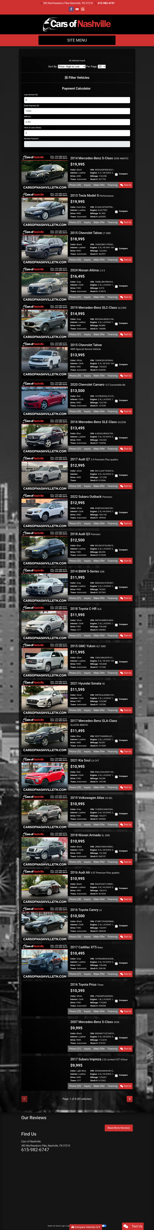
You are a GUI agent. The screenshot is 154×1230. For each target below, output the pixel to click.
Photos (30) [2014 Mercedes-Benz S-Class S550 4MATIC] (75, 185)
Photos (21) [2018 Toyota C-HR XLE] (75, 635)
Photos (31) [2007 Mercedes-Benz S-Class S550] (75, 1048)
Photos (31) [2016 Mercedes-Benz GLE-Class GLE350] (75, 448)
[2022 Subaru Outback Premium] (44, 510)
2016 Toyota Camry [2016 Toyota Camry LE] (86, 910)
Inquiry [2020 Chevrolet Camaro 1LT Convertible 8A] (87, 411)
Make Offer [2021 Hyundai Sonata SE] (99, 710)
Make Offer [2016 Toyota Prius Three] (99, 1011)
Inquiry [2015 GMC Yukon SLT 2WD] (87, 673)
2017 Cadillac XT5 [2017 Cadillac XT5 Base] (86, 947)
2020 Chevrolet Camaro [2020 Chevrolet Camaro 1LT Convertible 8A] (97, 384)
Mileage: (94, 176)
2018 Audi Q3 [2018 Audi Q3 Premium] (85, 534)
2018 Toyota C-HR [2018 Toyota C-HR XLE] (85, 609)
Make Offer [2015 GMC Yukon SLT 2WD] (99, 673)
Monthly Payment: (31, 139)
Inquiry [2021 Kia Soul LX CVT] (87, 787)
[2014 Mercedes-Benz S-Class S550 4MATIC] (44, 172)
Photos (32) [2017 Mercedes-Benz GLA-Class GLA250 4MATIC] (75, 751)
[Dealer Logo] (77, 24)
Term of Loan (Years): (33, 128)
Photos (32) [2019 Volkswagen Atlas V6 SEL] (75, 824)
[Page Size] (102, 66)
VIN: (92, 170)
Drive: (73, 176)
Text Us (125, 185)
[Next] (130, 1099)
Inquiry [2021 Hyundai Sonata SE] (87, 710)
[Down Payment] (77, 111)
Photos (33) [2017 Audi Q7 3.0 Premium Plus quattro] (75, 486)
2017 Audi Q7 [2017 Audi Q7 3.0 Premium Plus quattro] (94, 459)
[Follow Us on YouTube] (77, 9)
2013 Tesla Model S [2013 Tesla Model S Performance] (92, 195)
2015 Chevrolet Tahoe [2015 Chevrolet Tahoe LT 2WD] (90, 233)
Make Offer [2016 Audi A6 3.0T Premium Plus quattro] (99, 899)
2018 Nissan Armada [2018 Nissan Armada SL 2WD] (90, 835)
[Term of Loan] (77, 133)
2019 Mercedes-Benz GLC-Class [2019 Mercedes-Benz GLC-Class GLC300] (98, 308)
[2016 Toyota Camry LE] (44, 923)
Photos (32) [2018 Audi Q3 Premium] (75, 561)
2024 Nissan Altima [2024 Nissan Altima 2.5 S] (87, 270)
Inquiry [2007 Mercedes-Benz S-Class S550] (87, 1048)
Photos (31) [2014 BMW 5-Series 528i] (75, 598)
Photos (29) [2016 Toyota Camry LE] (75, 936)
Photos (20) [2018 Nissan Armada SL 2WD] (75, 862)
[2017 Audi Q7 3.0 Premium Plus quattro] (44, 473)
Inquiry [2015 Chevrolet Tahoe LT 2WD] (87, 259)
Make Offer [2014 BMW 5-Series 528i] (99, 598)
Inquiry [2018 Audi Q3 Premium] (87, 561)
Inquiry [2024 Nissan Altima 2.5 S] (87, 297)
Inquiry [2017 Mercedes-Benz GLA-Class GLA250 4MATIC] (87, 751)
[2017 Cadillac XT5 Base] (44, 961)
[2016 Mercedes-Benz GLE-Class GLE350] (44, 435)
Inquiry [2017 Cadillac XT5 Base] (87, 974)
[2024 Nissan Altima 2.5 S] (44, 284)
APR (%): (27, 117)
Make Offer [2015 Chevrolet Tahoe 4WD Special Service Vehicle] (99, 375)
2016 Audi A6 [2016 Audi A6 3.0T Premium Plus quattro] (94, 872)
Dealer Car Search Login (56, 1226)
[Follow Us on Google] (82, 9)
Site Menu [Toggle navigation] (77, 40)
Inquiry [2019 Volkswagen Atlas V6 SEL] (87, 824)
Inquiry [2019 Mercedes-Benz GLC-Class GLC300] (87, 334)
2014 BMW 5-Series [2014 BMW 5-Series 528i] (87, 571)
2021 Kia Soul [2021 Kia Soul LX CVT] (84, 760)
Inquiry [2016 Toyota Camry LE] (87, 936)
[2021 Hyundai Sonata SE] (44, 697)
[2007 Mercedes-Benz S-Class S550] (44, 1035)
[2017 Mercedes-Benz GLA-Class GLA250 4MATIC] (44, 734)
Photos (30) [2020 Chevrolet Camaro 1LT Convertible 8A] (75, 411)
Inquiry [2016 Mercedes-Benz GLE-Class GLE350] (87, 448)
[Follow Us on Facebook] (71, 9)
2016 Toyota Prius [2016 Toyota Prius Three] (86, 984)
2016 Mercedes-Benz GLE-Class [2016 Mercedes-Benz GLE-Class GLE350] (98, 422)
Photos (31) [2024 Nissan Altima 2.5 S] (75, 297)
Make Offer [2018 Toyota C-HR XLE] (99, 635)
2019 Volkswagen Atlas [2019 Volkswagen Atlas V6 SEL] (91, 798)
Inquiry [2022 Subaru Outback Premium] (87, 523)
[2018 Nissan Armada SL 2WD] (44, 849)
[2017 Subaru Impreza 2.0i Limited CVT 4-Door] (44, 1073)
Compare (123, 174)
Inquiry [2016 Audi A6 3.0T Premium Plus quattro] (87, 899)
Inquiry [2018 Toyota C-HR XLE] (87, 635)
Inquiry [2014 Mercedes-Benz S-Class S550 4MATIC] (87, 185)
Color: (73, 170)
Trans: (73, 179)
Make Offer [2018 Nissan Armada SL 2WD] (99, 862)
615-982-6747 (106, 3)
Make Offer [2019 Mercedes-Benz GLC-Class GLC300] (99, 334)
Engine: (93, 173)
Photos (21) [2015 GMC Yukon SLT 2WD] (75, 673)
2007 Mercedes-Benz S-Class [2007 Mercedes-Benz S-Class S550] (94, 1022)
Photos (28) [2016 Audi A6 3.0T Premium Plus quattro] (75, 899)
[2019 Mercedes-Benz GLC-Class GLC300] (44, 321)
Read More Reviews (118, 1127)
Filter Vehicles (77, 78)
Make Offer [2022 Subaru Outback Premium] (99, 523)
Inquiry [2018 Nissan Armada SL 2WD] (87, 862)
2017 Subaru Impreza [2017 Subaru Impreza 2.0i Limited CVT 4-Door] (99, 1059)
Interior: (74, 173)
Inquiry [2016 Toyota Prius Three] (87, 1011)
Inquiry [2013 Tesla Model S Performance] (87, 222)
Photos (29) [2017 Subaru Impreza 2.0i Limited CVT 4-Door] (75, 1086)
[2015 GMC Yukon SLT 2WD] (44, 660)
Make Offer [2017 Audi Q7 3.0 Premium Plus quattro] (99, 486)
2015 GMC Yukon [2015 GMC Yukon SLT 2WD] (88, 646)
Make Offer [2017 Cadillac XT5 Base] (99, 974)
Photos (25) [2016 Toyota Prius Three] (75, 1011)
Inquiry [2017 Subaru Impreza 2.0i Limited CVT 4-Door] (87, 1086)
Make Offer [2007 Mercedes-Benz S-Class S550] (99, 1048)
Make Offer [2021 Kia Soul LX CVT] (99, 787)
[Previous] (24, 1099)
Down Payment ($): (31, 106)
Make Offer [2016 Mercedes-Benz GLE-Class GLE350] (99, 448)
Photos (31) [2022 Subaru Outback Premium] (75, 523)
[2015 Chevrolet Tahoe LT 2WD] (44, 246)
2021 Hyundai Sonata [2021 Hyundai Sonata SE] (87, 683)
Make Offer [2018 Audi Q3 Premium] (99, 561)
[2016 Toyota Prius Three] (44, 998)
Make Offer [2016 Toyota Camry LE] (99, 936)
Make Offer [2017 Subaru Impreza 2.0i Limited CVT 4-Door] (99, 1086)
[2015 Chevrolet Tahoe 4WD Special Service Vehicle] (44, 358)
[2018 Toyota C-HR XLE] (44, 622)
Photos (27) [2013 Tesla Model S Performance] (75, 222)
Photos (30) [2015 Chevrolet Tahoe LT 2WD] (75, 259)
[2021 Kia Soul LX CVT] (44, 774)
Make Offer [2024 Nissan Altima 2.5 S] (99, 297)
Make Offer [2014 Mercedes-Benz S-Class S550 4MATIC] (99, 185)
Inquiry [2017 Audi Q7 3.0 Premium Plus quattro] (87, 486)
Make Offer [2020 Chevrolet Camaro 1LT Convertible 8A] (99, 411)
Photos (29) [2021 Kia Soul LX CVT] (75, 787)
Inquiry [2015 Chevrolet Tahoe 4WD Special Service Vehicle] (87, 375)
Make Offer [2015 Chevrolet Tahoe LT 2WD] (99, 259)
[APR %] (77, 122)
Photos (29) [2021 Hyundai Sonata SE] (75, 710)
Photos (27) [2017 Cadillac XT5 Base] (75, 974)
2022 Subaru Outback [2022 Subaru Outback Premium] (91, 497)
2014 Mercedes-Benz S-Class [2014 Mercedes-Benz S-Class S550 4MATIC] (99, 158)
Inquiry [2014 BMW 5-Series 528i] (87, 598)
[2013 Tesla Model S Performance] (44, 209)
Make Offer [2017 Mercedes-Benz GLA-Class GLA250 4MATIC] (99, 751)
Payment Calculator (76, 88)
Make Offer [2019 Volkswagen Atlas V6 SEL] (99, 824)
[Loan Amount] (77, 100)
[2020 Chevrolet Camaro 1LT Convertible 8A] (44, 398)
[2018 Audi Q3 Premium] (44, 548)
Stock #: (94, 179)
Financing (112, 185)
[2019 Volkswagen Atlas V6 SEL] (44, 811)
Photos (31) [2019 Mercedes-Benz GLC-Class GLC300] (75, 334)
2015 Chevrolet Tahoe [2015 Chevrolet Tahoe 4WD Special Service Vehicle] (86, 347)
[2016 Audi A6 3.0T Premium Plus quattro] (44, 886)
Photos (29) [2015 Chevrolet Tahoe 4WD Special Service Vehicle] (75, 375)
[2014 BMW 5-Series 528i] (44, 585)
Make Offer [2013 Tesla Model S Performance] (99, 222)
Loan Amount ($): (31, 95)
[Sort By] (72, 66)
